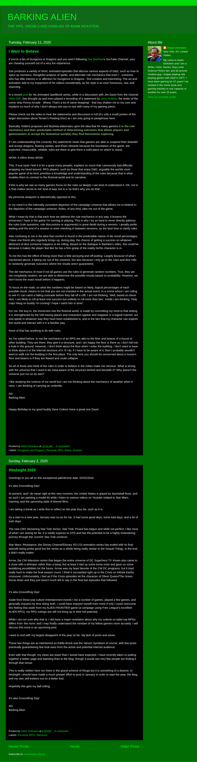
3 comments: (62, 731)
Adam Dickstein (176, 47)
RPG (60, 450)
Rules (68, 450)
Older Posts (129, 746)
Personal (51, 450)
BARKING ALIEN (42, 17)
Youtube (77, 450)
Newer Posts (19, 746)
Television (41, 735)
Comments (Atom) (34, 754)
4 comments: (63, 446)
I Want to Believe (24, 51)
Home (74, 746)
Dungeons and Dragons (31, 450)
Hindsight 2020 (22, 470)
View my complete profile (162, 97)
